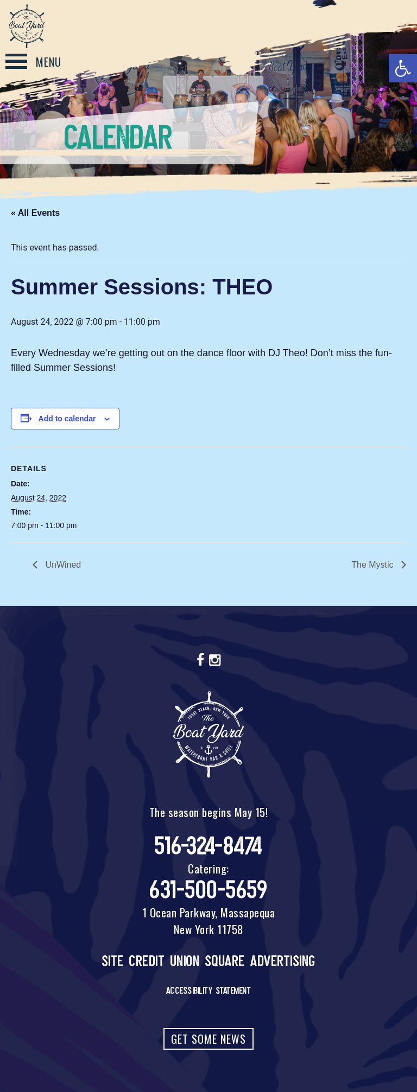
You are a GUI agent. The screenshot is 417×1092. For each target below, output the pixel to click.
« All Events (35, 212)
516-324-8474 (209, 846)
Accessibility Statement (208, 990)
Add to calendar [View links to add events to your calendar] (67, 418)
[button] (403, 68)
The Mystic (373, 564)
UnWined (62, 564)
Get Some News (208, 1039)
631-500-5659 (208, 890)
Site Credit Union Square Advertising (208, 961)
